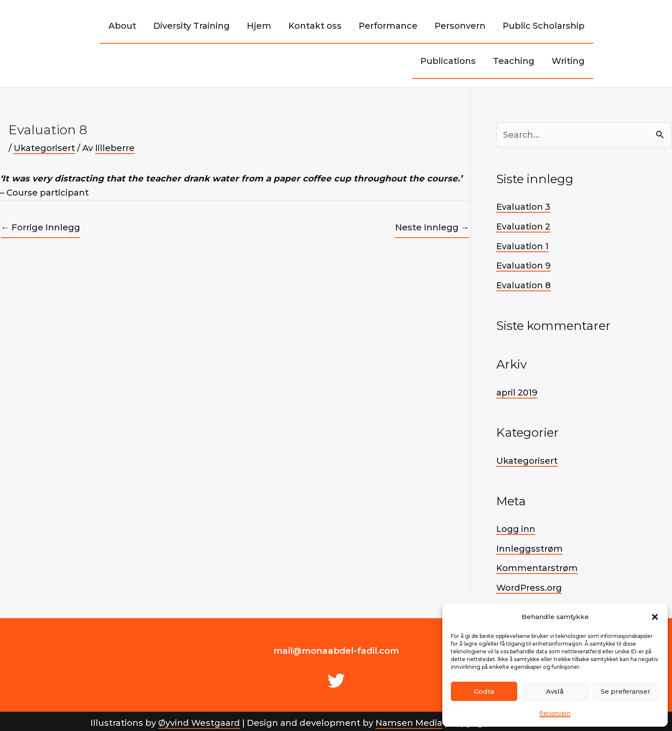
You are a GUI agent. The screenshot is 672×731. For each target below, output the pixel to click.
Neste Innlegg (432, 227)
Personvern (555, 713)
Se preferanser (626, 691)
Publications (448, 61)
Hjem (259, 26)
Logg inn (515, 527)
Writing (568, 61)
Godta (484, 691)
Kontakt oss (315, 26)
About (122, 26)
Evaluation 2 (523, 226)
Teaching (513, 61)
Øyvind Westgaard (199, 719)
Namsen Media (408, 719)
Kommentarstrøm (537, 565)
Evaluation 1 (522, 245)
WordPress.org (529, 585)
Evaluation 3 (523, 207)
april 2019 (516, 391)
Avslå (555, 691)
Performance (388, 26)
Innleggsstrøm (529, 546)
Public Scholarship (544, 26)
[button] (655, 617)
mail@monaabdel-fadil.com (336, 647)
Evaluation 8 (523, 284)
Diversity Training (191, 26)
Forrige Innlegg (40, 227)
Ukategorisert (44, 148)
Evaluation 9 (523, 265)
